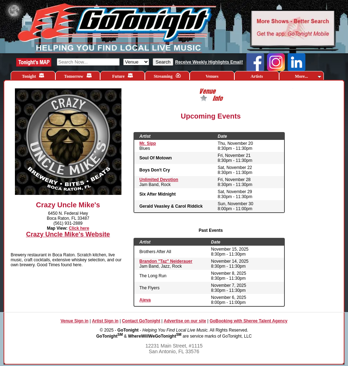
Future (122, 76)
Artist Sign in (105, 320)
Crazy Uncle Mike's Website (68, 234)
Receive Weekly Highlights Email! (209, 62)
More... (308, 76)
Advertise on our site (185, 320)
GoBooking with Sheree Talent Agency (248, 320)
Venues (212, 76)
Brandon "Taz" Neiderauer (166, 261)
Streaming (167, 76)
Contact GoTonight (141, 320)
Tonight (33, 76)
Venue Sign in (74, 320)
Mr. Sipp (148, 143)
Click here (79, 228)
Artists (257, 76)
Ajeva (145, 299)
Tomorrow (78, 76)
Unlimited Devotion (159, 179)
